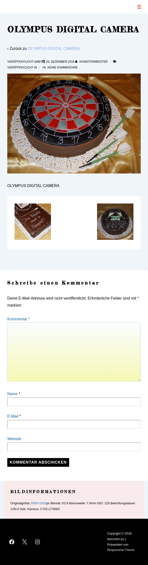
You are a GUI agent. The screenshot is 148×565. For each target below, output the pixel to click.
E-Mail (12, 416)
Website (14, 439)
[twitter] (24, 542)
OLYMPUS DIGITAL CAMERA (54, 48)
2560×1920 (38, 503)
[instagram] (37, 542)
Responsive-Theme (121, 550)
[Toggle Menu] (139, 7)
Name (12, 394)
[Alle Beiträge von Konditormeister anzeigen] (91, 61)
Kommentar (18, 319)
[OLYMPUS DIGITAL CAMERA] (60, 61)
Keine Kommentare (63, 67)
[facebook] (11, 542)
